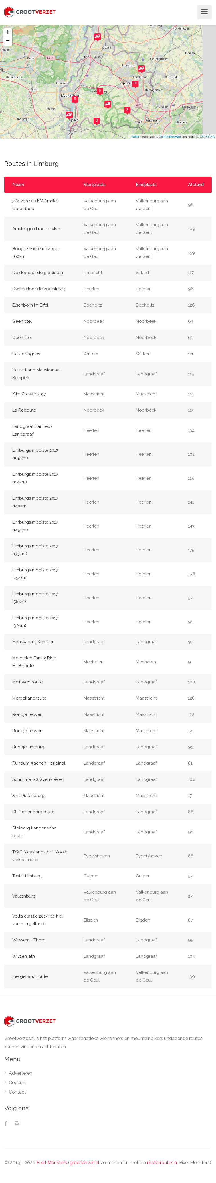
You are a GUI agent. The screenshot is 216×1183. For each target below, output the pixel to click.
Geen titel (22, 321)
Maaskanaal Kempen (33, 641)
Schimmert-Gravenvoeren (38, 779)
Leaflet (134, 136)
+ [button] (8, 32)
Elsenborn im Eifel (30, 305)
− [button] (8, 41)
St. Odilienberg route (33, 811)
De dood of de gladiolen (37, 272)
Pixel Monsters (52, 1162)
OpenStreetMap (170, 136)
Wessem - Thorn (28, 940)
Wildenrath (23, 956)
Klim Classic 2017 (29, 394)
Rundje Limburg (28, 746)
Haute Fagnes (26, 353)
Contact (17, 1092)
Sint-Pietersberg (28, 795)
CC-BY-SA (207, 136)
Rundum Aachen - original (38, 763)
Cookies (17, 1082)
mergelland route (30, 976)
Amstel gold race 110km (36, 228)
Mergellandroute (29, 698)
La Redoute (24, 410)
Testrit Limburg (27, 875)
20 (135, 83)
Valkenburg (24, 896)
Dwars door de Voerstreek (38, 288)
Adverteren (20, 1073)
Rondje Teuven (27, 714)
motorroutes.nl (162, 1162)
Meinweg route (27, 682)
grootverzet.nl (84, 1162)
